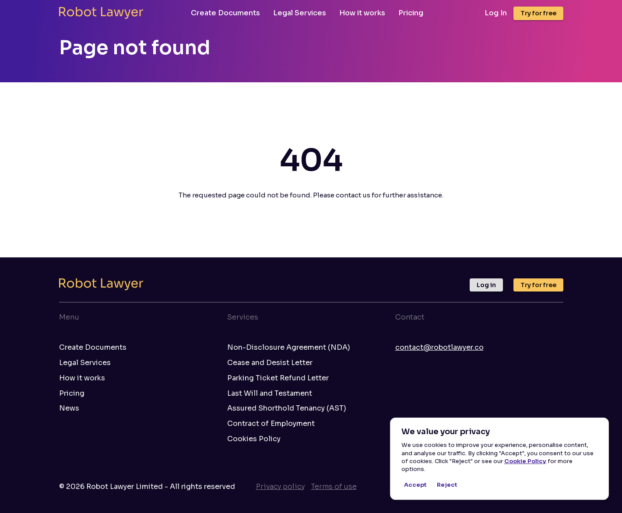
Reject (447, 485)
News (69, 408)
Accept (415, 485)
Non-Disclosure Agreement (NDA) (288, 347)
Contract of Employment (271, 423)
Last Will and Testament (269, 393)
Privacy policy (280, 486)
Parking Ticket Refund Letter (278, 378)
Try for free (538, 13)
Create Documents (225, 13)
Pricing (410, 13)
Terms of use (334, 486)
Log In (496, 13)
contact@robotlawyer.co (439, 347)
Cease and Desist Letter (270, 362)
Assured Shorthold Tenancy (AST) (286, 408)
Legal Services (299, 13)
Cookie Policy (525, 461)
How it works (362, 13)
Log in (486, 285)
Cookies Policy (254, 439)
